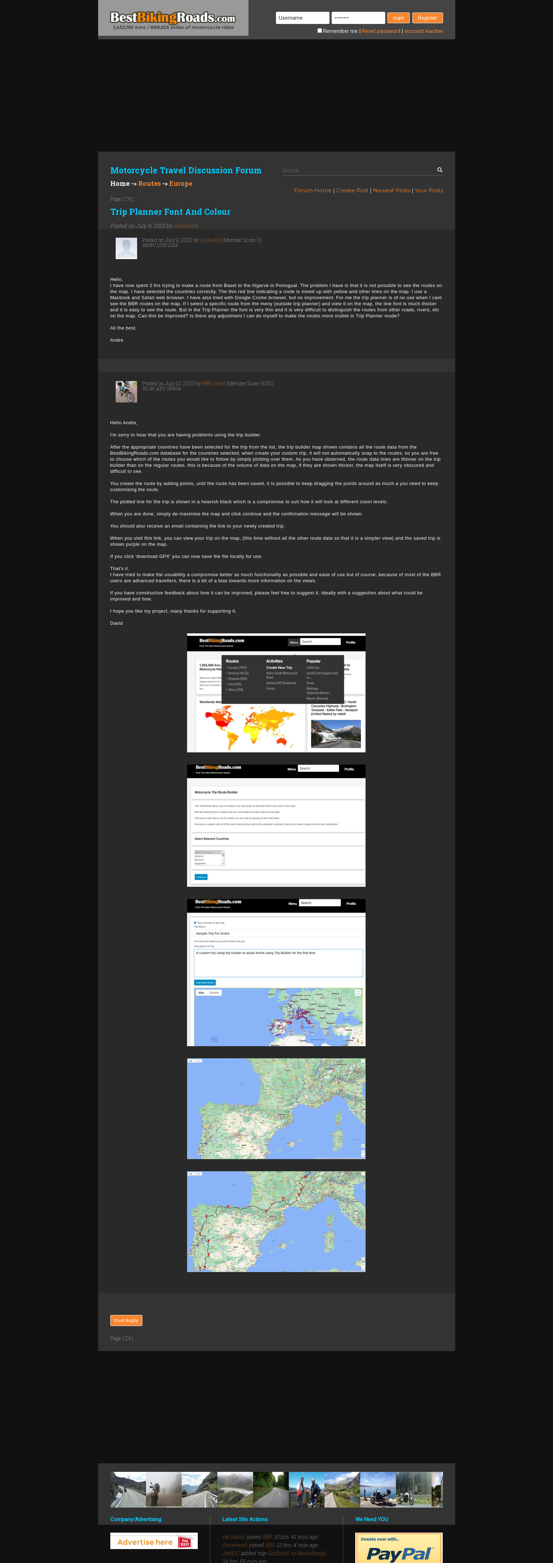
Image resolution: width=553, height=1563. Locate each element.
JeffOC (231, 1553)
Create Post (352, 190)
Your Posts (429, 190)
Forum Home (313, 190)
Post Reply (126, 1320)
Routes (149, 183)
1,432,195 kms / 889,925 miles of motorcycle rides (173, 27)
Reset (381, 31)
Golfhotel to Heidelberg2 (296, 1553)
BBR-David (214, 383)
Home (120, 183)
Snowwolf (235, 1544)
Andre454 (186, 225)
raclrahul (234, 1536)
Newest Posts (391, 190)
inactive (423, 31)
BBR (267, 1536)
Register (427, 18)
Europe (180, 183)
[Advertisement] (276, 89)
